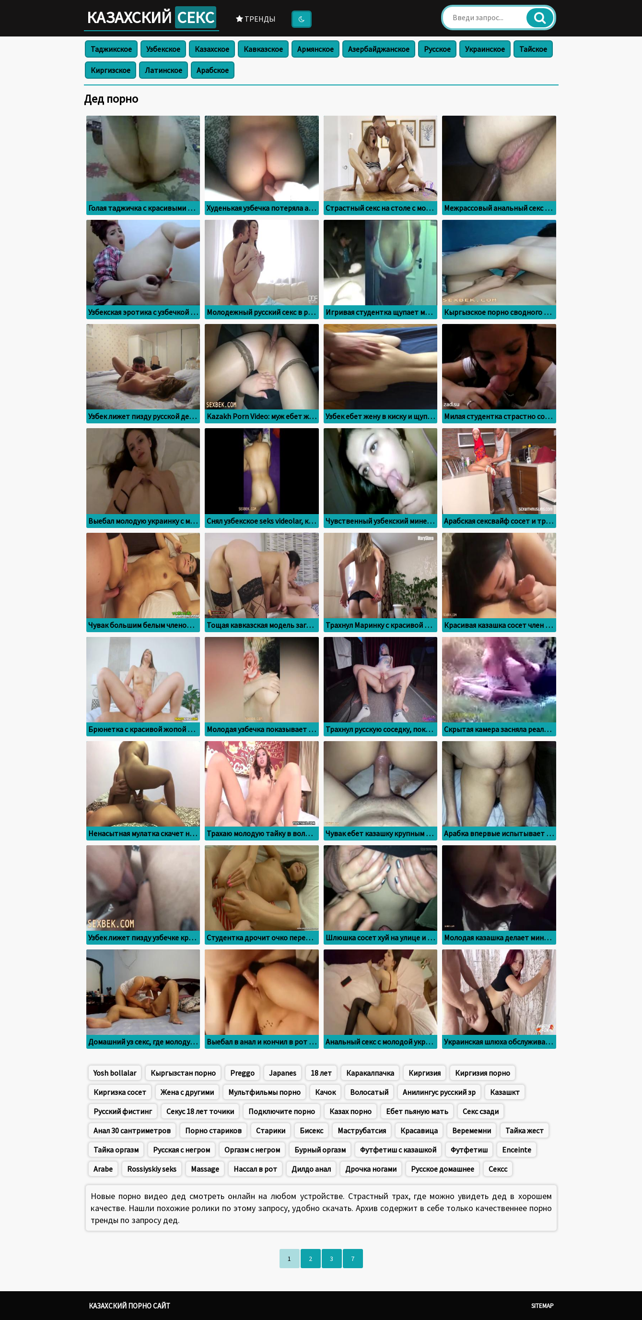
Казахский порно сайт (129, 1305)
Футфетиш (469, 1149)
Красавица (419, 1130)
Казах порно (350, 1111)
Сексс (498, 1169)
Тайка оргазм (116, 1149)
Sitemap (542, 1306)
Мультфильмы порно (264, 1092)
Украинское (485, 49)
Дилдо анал (311, 1169)
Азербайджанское (378, 49)
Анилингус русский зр (439, 1092)
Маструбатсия (362, 1130)
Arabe (103, 1169)
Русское (437, 49)
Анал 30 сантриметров (132, 1130)
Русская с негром (181, 1149)
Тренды (256, 19)
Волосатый (369, 1092)
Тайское (533, 49)
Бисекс (311, 1130)
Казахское (212, 49)
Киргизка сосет (119, 1092)
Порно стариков (213, 1130)
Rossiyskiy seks (151, 1169)
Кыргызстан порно (183, 1073)
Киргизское (110, 70)
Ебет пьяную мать (417, 1111)
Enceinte (516, 1149)
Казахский (151, 17)
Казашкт (505, 1092)
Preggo (242, 1073)
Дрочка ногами (371, 1169)
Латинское (163, 70)
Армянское (315, 49)
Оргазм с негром (252, 1149)
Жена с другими (187, 1092)
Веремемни (471, 1130)
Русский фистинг (122, 1111)
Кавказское (263, 49)
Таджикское (111, 49)
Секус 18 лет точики (200, 1111)
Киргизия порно (482, 1073)
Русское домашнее (442, 1169)
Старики (270, 1130)
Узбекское (163, 49)
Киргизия (425, 1073)
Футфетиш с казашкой (398, 1149)
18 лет (321, 1073)
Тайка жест (524, 1130)
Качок (325, 1092)
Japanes (282, 1073)
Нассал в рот (255, 1169)
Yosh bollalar (114, 1073)
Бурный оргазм (320, 1149)
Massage (205, 1169)
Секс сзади (481, 1111)
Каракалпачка (370, 1073)
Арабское (213, 70)
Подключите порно (281, 1111)
